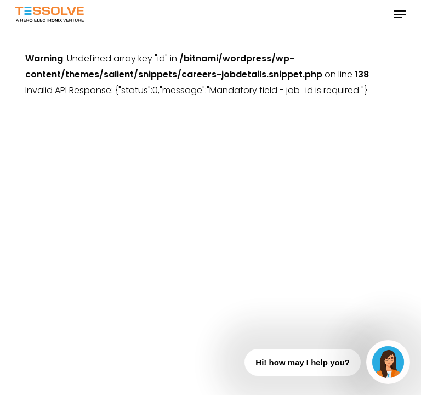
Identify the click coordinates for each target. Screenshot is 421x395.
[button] (400, 14)
